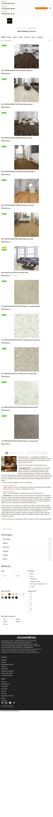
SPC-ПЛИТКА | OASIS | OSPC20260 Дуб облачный (16, 104)
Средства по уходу (7, 671)
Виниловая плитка (7, 664)
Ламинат (4, 660)
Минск (3, 1)
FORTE (5, 559)
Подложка (4, 668)
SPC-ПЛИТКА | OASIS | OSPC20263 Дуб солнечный (17, 239)
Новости (15, 20)
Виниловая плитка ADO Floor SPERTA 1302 (14, 272)
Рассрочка (26, 20)
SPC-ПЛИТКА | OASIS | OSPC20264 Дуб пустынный (17, 205)
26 (35, 452)
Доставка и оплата (41, 20)
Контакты (4, 688)
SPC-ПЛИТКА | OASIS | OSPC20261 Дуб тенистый (16, 138)
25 (32, 452)
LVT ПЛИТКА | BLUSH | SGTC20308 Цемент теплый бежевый (20, 306)
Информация (33, 20)
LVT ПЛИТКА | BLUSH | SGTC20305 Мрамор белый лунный (19, 407)
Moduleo (5, 551)
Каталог (9, 20)
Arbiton (5, 543)
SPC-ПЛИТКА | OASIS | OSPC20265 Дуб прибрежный (17, 171)
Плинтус (4, 666)
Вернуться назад (7, 528)
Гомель (4, 7)
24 (28, 452)
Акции (20, 20)
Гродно (4, 12)
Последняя (44, 452)
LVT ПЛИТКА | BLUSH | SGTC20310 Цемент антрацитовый (19, 440)
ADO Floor (6, 547)
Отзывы (47, 20)
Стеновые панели (7, 675)
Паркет (3, 662)
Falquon (5, 555)
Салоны (3, 20)
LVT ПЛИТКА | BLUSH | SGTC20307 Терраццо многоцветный (20, 340)
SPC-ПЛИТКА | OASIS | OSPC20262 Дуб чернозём (16, 70)
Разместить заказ (41, 8)
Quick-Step (6, 539)
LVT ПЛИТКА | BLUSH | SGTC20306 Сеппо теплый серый (18, 373)
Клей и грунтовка (7, 673)
